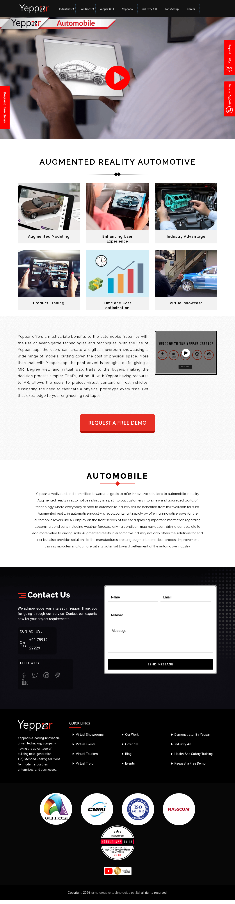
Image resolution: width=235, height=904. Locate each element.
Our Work (132, 735)
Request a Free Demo (190, 763)
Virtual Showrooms (90, 735)
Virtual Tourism (87, 754)
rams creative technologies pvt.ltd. (115, 893)
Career (191, 9)
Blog (128, 754)
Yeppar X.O (107, 9)
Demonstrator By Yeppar (192, 735)
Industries (65, 9)
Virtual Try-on (85, 763)
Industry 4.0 (149, 9)
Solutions (85, 9)
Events (130, 763)
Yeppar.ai (128, 9)
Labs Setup (172, 9)
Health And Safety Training (193, 754)
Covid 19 (131, 744)
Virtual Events (86, 744)
